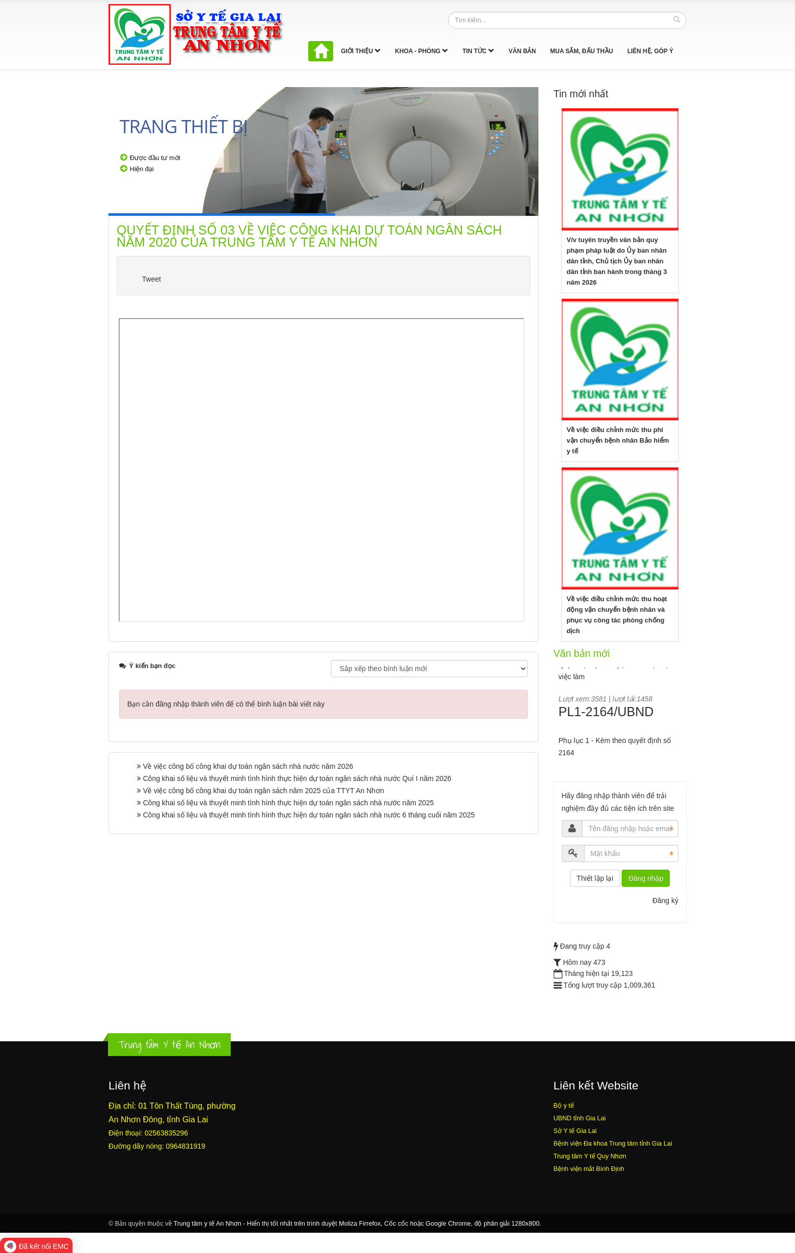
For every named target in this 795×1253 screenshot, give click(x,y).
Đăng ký (665, 900)
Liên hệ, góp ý (650, 51)
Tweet (151, 279)
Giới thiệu (361, 51)
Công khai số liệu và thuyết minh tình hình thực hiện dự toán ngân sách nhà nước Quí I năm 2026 (297, 778)
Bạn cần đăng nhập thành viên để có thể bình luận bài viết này (225, 704)
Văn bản (522, 51)
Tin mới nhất (581, 93)
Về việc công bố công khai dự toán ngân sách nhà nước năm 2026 (248, 766)
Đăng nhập (645, 878)
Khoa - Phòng (421, 51)
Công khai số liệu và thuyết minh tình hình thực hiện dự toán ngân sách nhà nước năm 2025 (288, 803)
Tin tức (478, 51)
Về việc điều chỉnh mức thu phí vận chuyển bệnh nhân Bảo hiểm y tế (618, 440)
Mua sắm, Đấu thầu (581, 51)
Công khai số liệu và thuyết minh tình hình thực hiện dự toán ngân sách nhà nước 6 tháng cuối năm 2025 (309, 815)
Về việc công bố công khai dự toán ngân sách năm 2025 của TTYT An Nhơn (263, 791)
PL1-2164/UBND (606, 719)
